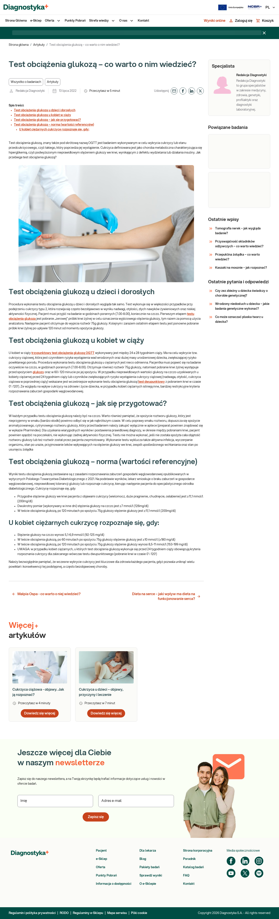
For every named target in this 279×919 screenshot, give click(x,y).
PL (270, 7)
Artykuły (39, 44)
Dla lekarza (148, 850)
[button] (26, 82)
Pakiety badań (150, 867)
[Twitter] (245, 873)
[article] (40, 684)
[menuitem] (16, 21)
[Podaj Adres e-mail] (136, 801)
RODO (64, 913)
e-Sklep (101, 859)
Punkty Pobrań (106, 875)
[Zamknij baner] (264, 33)
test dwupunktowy (151, 381)
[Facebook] (231, 861)
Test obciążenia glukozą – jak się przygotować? (47, 119)
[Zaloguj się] (240, 21)
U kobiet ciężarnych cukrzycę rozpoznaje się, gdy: (54, 129)
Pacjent (101, 850)
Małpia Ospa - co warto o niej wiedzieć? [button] (46, 594)
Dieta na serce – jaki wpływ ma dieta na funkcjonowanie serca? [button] (166, 596)
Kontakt (188, 883)
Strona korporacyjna (197, 850)
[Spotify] (259, 873)
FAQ (186, 875)
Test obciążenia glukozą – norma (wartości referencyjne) (54, 124)
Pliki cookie (139, 913)
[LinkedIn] (245, 861)
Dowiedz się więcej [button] (39, 713)
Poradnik (189, 859)
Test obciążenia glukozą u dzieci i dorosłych (44, 110)
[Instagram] (259, 861)
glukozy (38, 372)
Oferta (100, 867)
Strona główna (19, 44)
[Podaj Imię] (55, 801)
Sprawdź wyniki (151, 875)
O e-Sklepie (148, 883)
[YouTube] (231, 873)
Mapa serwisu (117, 913)
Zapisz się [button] (96, 817)
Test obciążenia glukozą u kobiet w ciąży (42, 115)
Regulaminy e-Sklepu (88, 913)
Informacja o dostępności (113, 883)
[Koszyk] (265, 21)
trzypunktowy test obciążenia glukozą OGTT (62, 353)
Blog (143, 859)
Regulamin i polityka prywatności (32, 913)
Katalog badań (193, 867)
